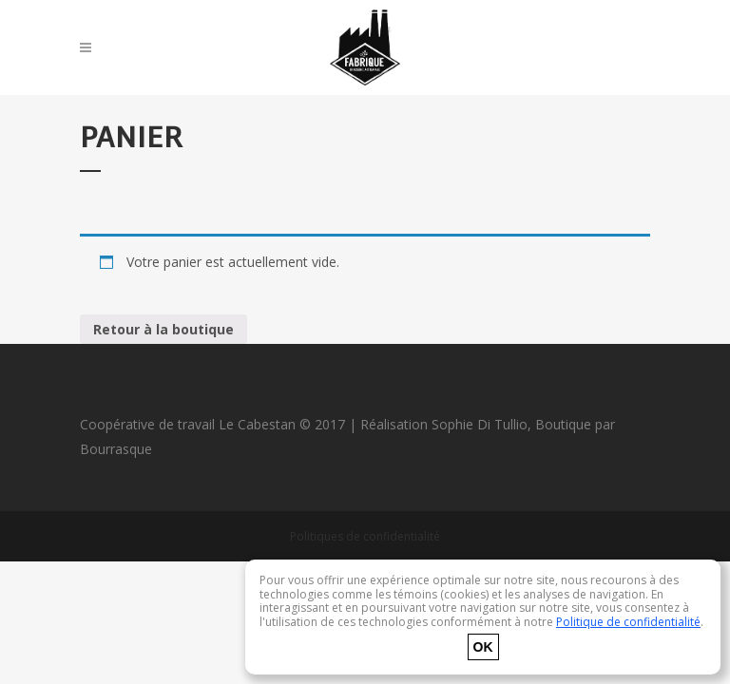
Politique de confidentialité (628, 622)
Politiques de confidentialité (365, 536)
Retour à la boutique (163, 329)
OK (483, 647)
